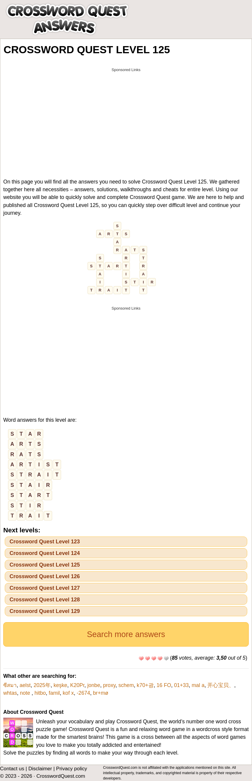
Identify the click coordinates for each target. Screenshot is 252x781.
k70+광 (145, 685)
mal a (198, 685)
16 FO (164, 685)
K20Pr (77, 685)
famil (54, 693)
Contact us (12, 768)
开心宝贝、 (220, 685)
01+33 (181, 685)
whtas (10, 693)
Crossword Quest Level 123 (45, 542)
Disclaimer (40, 768)
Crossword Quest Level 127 (45, 588)
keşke (60, 685)
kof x (68, 693)
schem (126, 685)
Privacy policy (71, 768)
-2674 (83, 693)
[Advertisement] (126, 116)
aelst (25, 685)
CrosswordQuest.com (60, 776)
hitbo (40, 693)
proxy (109, 685)
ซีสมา (10, 685)
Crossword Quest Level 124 (45, 553)
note (26, 693)
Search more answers (126, 634)
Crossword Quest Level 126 (45, 576)
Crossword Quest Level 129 (45, 611)
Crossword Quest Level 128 (45, 600)
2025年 (42, 685)
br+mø (100, 693)
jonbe (93, 685)
